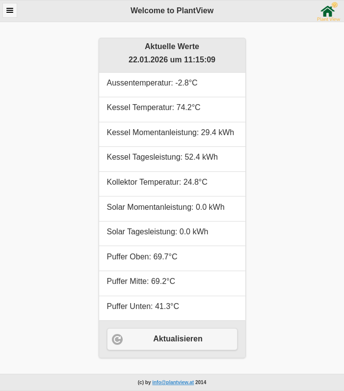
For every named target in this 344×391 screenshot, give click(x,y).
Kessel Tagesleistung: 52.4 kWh (162, 157)
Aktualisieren (177, 339)
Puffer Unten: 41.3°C (143, 306)
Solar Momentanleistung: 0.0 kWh (166, 207)
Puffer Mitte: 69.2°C (141, 281)
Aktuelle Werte (172, 46)
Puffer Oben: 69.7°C (142, 256)
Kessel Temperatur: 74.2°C (154, 107)
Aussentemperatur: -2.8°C (152, 83)
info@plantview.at (173, 382)
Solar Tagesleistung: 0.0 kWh (158, 231)
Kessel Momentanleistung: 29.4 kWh (171, 132)
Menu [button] (9, 10)
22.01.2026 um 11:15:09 (172, 60)
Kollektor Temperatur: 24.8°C (157, 182)
